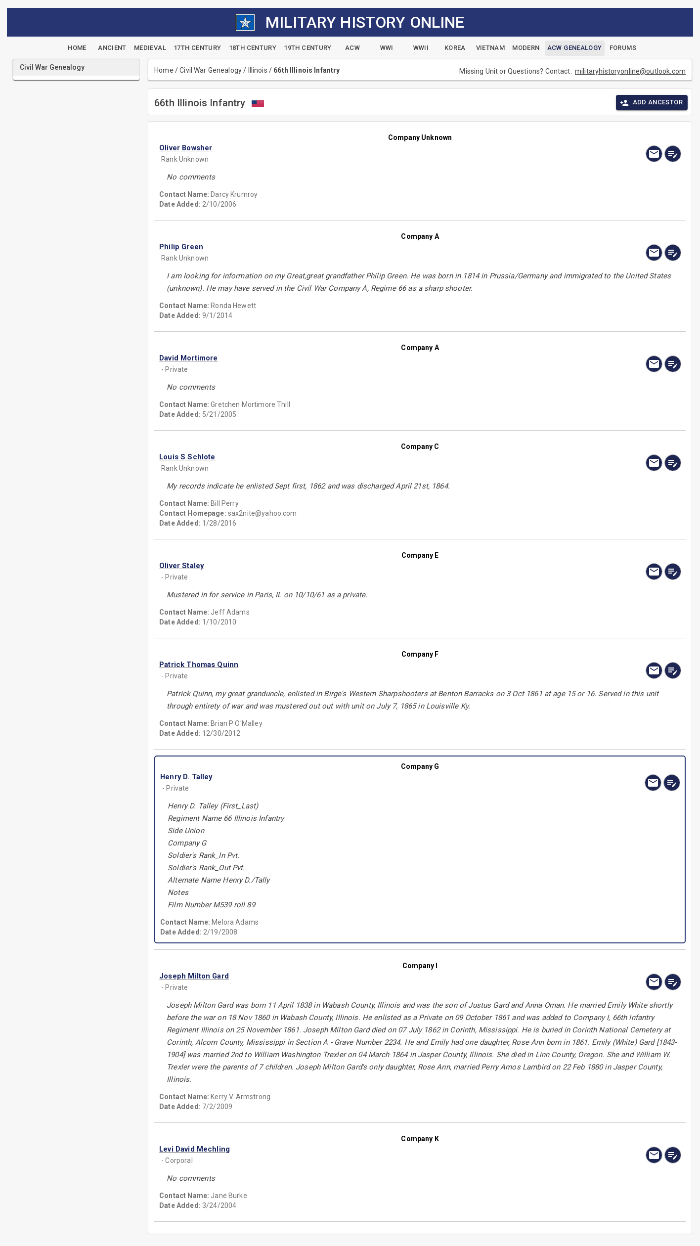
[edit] (673, 154)
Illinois (257, 70)
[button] (341, 147)
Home (164, 70)
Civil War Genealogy (210, 70)
